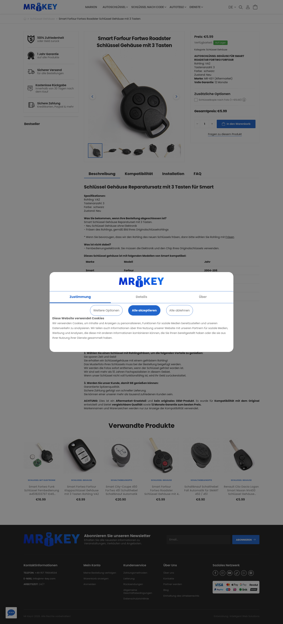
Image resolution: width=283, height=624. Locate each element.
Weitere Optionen (106, 310)
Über (203, 297)
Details (141, 297)
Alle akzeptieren (144, 310)
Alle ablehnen (179, 310)
